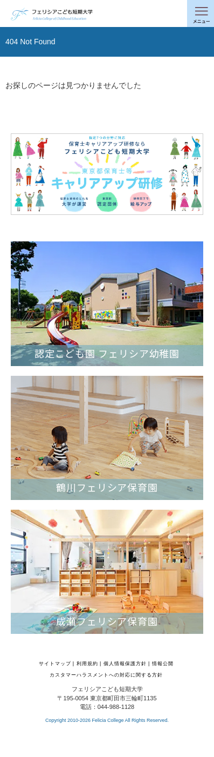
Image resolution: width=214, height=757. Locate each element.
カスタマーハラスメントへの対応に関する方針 (106, 675)
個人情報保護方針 (125, 663)
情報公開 (163, 663)
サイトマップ (55, 663)
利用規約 (87, 663)
